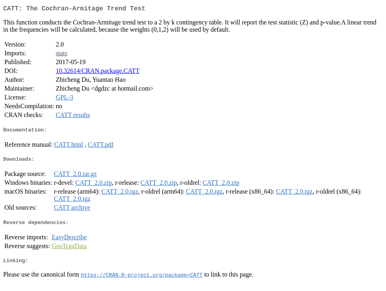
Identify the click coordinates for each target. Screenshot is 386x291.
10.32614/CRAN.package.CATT (97, 72)
